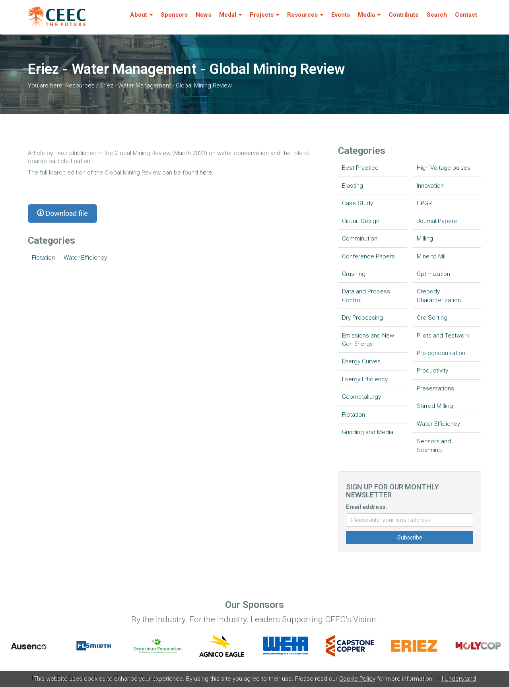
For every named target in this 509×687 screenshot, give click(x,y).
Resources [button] (305, 14)
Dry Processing (362, 317)
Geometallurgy (361, 396)
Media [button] (369, 14)
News (203, 14)
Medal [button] (230, 14)
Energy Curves (361, 361)
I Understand (459, 678)
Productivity (432, 370)
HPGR (424, 203)
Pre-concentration (441, 353)
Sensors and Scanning (434, 445)
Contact (466, 14)
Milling (425, 238)
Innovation (430, 185)
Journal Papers (437, 221)
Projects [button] (264, 14)
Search (437, 14)
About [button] (141, 14)
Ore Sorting (432, 317)
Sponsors (174, 14)
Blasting (352, 185)
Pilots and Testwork (443, 335)
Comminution (359, 238)
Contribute (404, 14)
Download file (62, 213)
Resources (80, 85)
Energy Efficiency (365, 379)
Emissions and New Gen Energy (368, 339)
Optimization (433, 274)
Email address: (366, 506)
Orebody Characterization (439, 295)
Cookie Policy (357, 678)
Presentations (435, 388)
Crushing (353, 274)
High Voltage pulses (443, 167)
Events (340, 14)
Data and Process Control (366, 295)
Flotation (43, 257)
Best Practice (360, 167)
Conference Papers (368, 256)
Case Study (357, 203)
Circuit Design (360, 221)
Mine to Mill (432, 256)
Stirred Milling (435, 405)
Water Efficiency (85, 257)
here (206, 172)
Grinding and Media (367, 432)
